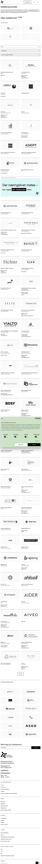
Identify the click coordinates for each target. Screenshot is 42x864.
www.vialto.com (4, 335)
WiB (1, 849)
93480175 (3, 271)
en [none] (39, 862)
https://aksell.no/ (4, 646)
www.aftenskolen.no (25, 357)
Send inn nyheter (4, 824)
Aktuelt (2, 835)
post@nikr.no (4, 770)
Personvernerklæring (5, 789)
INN (1, 853)
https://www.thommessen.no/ (27, 315)
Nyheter (2, 820)
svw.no (22, 294)
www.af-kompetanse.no (26, 336)
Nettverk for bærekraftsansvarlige (7, 855)
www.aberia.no (4, 117)
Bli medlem (27, 2)
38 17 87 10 (3, 253)
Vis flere (20, 673)
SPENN (2, 822)
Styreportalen (3, 808)
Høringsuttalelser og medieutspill (7, 837)
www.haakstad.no (4, 234)
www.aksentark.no (25, 647)
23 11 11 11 (23, 314)
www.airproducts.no (5, 627)
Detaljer (37, 440)
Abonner (36, 747)
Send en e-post (24, 75)
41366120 (3, 116)
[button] (37, 2)
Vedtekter (3, 791)
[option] (39, 863)
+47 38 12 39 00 (4, 645)
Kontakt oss (3, 787)
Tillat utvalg (20, 444)
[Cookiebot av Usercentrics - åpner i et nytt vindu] (36, 418)
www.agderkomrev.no (25, 492)
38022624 (23, 76)
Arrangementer (4, 818)
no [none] (37, 862)
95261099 (3, 334)
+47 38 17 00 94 (24, 293)
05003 (22, 531)
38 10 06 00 (23, 271)
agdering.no (23, 569)
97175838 (23, 414)
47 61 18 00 (23, 512)
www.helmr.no (3, 272)
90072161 (23, 667)
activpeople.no (24, 137)
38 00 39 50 (3, 96)
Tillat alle (34, 444)
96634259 (3, 75)
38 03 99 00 (3, 625)
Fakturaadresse (5, 773)
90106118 (23, 491)
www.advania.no (4, 173)
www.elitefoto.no (24, 77)
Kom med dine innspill (5, 841)
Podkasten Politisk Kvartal (6, 839)
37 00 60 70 (3, 233)
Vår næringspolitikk (4, 832)
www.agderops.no (25, 513)
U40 (1, 851)
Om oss (2, 785)
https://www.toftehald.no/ (26, 233)
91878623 (23, 356)
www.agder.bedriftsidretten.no (7, 394)
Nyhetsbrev (3, 803)
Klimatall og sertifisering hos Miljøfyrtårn (9, 793)
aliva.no (22, 668)
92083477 (23, 646)
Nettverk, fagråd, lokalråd (6, 810)
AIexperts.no (3, 606)
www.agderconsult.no (25, 415)
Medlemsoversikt (4, 805)
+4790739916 (24, 335)
